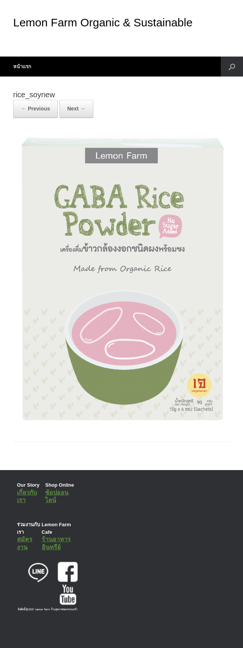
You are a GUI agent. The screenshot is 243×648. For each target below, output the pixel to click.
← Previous (35, 109)
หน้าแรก (22, 66)
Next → (76, 109)
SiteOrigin (116, 632)
